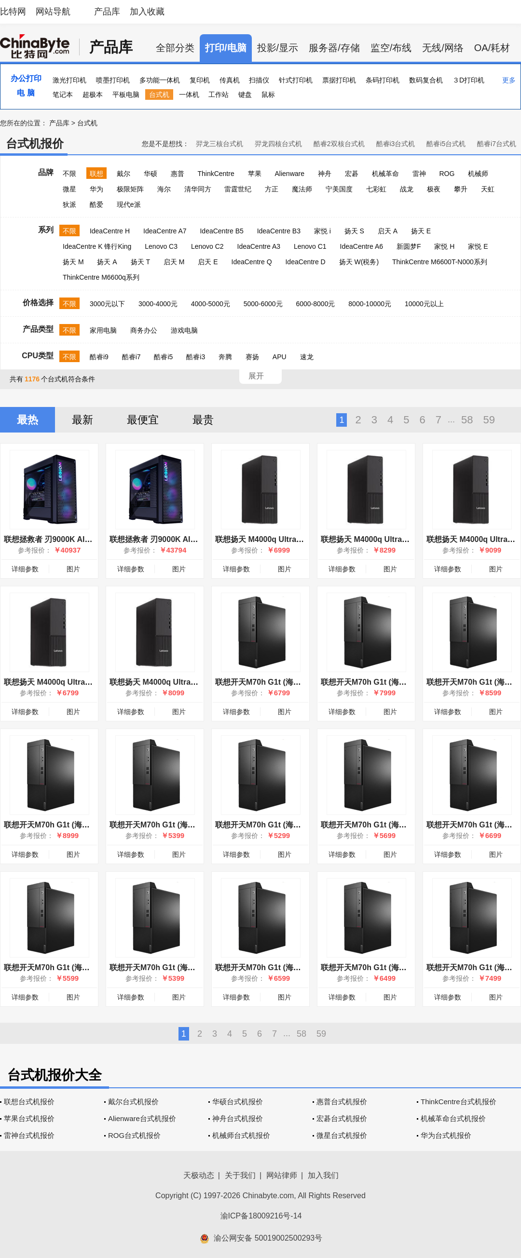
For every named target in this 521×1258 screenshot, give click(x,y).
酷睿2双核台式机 (339, 144)
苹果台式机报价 (29, 1118)
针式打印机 (296, 80)
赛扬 (252, 357)
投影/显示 (278, 47)
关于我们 (240, 1175)
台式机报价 (35, 143)
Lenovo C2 (207, 246)
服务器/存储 (334, 47)
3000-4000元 (158, 304)
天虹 (487, 189)
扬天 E (421, 231)
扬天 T (140, 262)
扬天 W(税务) (359, 262)
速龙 (307, 357)
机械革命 (385, 173)
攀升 (460, 189)
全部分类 (175, 47)
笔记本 (63, 94)
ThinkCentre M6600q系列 (101, 277)
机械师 (478, 173)
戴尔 (123, 173)
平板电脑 (125, 94)
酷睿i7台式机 (496, 144)
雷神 (419, 173)
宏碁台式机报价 (341, 1118)
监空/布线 (391, 47)
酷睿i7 (131, 357)
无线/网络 (443, 47)
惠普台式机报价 (341, 1101)
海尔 (164, 189)
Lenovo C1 (310, 246)
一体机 (189, 94)
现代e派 (129, 204)
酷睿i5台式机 (446, 144)
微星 (69, 189)
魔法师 (302, 189)
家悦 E (478, 246)
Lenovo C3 (161, 246)
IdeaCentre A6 (362, 246)
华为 (96, 189)
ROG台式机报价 (134, 1135)
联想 (96, 173)
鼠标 (268, 94)
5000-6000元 (263, 304)
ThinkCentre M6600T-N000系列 (439, 262)
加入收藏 (147, 11)
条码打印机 (382, 80)
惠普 (177, 173)
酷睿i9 (99, 357)
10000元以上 (424, 304)
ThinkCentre (215, 173)
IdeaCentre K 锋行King (97, 246)
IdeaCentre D (305, 262)
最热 (27, 420)
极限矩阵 (130, 189)
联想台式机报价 (29, 1101)
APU (280, 357)
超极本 (92, 94)
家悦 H (444, 246)
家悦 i (322, 231)
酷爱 (96, 204)
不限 (69, 173)
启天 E (208, 262)
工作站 (218, 94)
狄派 (69, 204)
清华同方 (197, 189)
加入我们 (323, 1175)
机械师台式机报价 (241, 1135)
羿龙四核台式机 (278, 144)
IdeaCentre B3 (279, 231)
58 (467, 420)
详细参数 (25, 569)
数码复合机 (426, 80)
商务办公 (143, 330)
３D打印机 (468, 80)
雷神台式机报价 (29, 1135)
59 (489, 420)
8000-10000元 (369, 304)
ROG (446, 173)
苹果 (254, 173)
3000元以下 (107, 304)
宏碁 (351, 173)
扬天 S (354, 231)
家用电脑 (103, 330)
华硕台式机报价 (237, 1101)
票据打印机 (339, 80)
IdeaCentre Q (252, 262)
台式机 (159, 94)
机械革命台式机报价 (453, 1118)
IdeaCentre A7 (165, 231)
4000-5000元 (210, 304)
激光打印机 (69, 80)
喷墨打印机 (113, 80)
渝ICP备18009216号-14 (261, 1216)
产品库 (107, 11)
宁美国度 (339, 189)
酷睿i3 (195, 357)
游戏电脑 (184, 330)
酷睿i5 (163, 357)
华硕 (150, 173)
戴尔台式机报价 (133, 1101)
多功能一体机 (159, 80)
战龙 (406, 189)
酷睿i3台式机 (395, 144)
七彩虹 (376, 189)
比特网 (13, 11)
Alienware (289, 173)
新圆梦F (409, 246)
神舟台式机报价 (237, 1118)
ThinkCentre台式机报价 (458, 1101)
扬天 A (107, 262)
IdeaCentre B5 (221, 231)
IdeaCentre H (110, 231)
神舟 (324, 173)
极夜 (433, 189)
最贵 (203, 420)
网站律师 (281, 1175)
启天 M (174, 262)
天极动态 (198, 1175)
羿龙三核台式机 (219, 144)
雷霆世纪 (237, 189)
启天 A (388, 231)
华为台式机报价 (446, 1135)
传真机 (229, 80)
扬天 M (73, 262)
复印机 (200, 80)
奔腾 (225, 357)
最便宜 (143, 420)
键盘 (245, 94)
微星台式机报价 (341, 1135)
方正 (271, 189)
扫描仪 (259, 80)
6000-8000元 (315, 304)
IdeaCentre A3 (259, 246)
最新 (82, 420)
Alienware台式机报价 (142, 1118)
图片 (73, 569)
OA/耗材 (492, 47)
